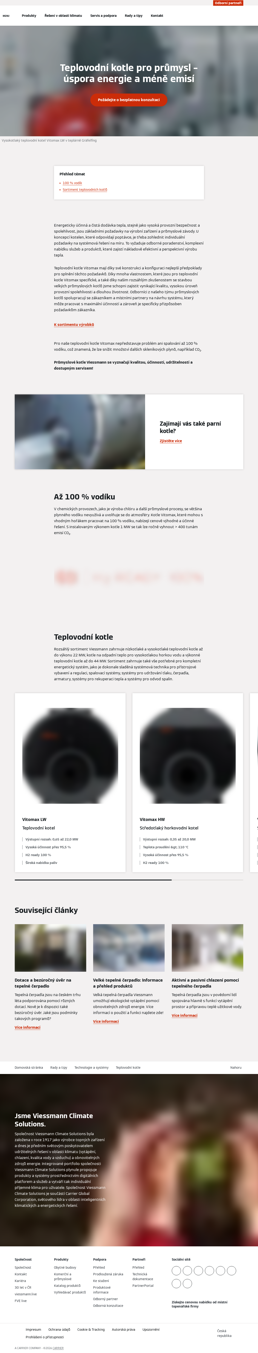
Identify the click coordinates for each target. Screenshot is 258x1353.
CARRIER (58, 1348)
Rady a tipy (134, 16)
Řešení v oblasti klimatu (63, 16)
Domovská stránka (29, 1067)
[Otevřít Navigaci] (6, 15)
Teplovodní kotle (128, 1067)
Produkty (29, 16)
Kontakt (157, 16)
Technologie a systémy (92, 1067)
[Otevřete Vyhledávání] (241, 15)
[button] (237, 1067)
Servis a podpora (103, 16)
